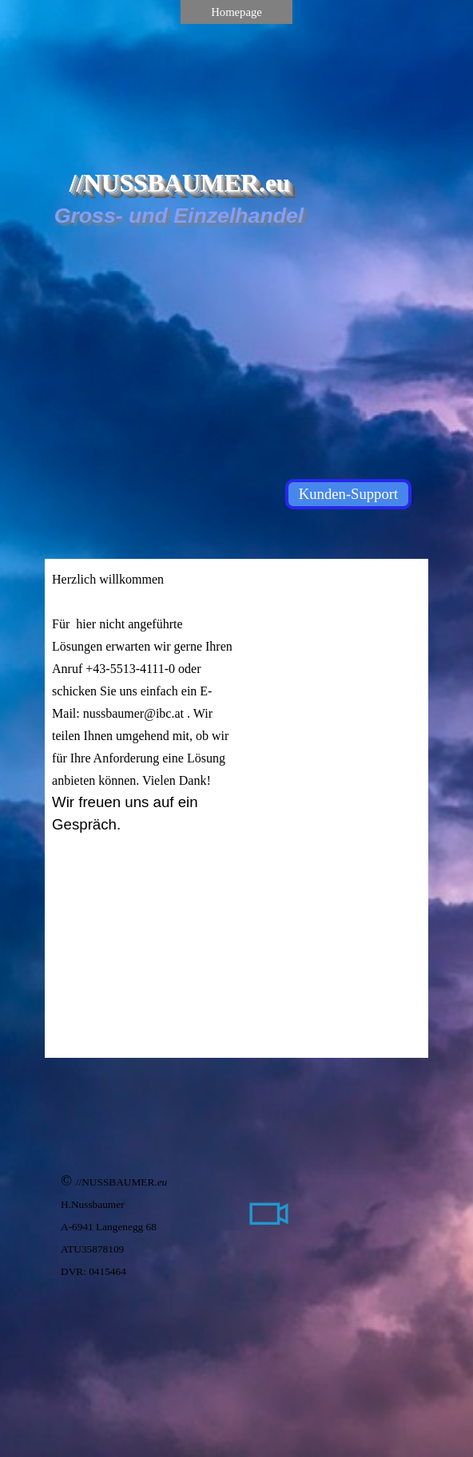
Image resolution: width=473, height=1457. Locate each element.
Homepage (236, 12)
